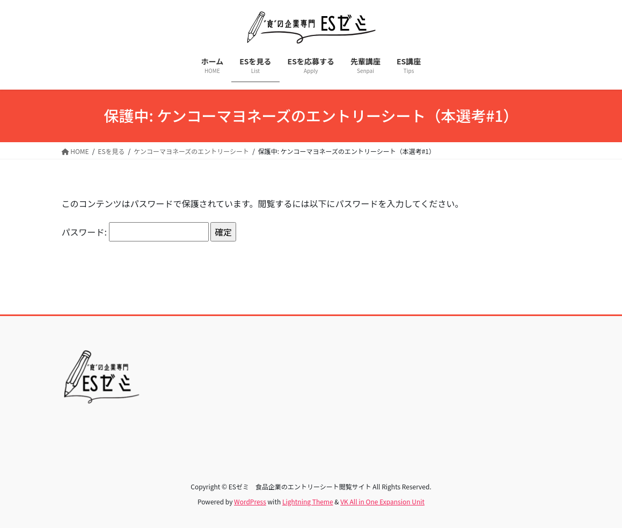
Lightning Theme (307, 501)
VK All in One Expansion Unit (382, 501)
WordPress (250, 501)
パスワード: (135, 231)
